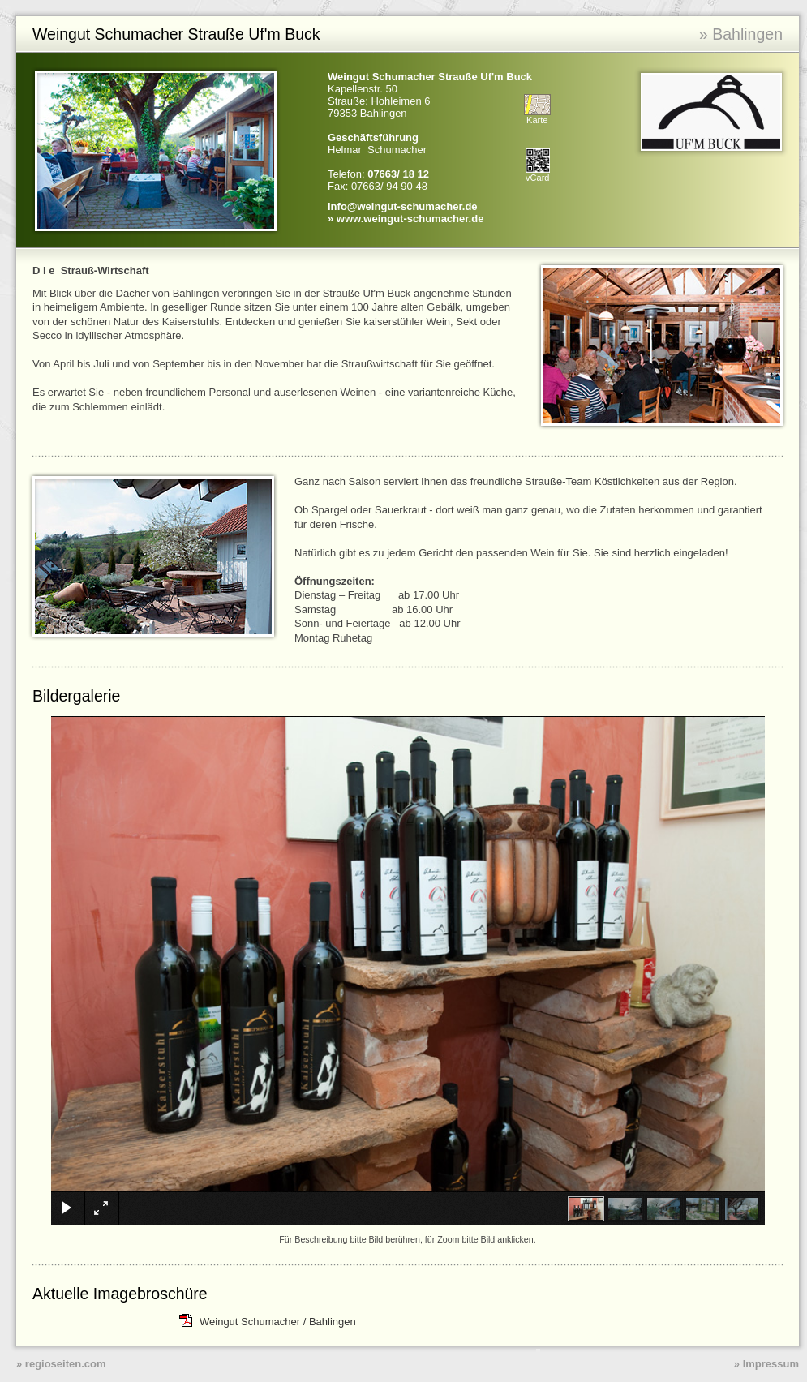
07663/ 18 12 (398, 174)
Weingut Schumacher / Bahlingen (278, 1321)
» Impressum (766, 1364)
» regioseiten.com (61, 1364)
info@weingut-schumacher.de (403, 206)
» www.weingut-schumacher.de (405, 218)
